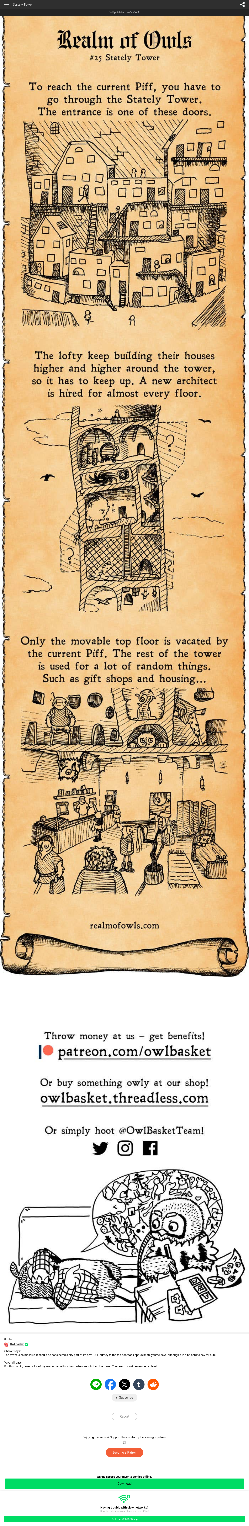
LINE (96, 1384)
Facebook (110, 1384)
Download (124, 1484)
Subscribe (126, 1397)
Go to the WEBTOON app (124, 1519)
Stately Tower (23, 4)
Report (124, 1416)
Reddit (153, 1384)
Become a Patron (124, 1452)
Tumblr (139, 1384)
